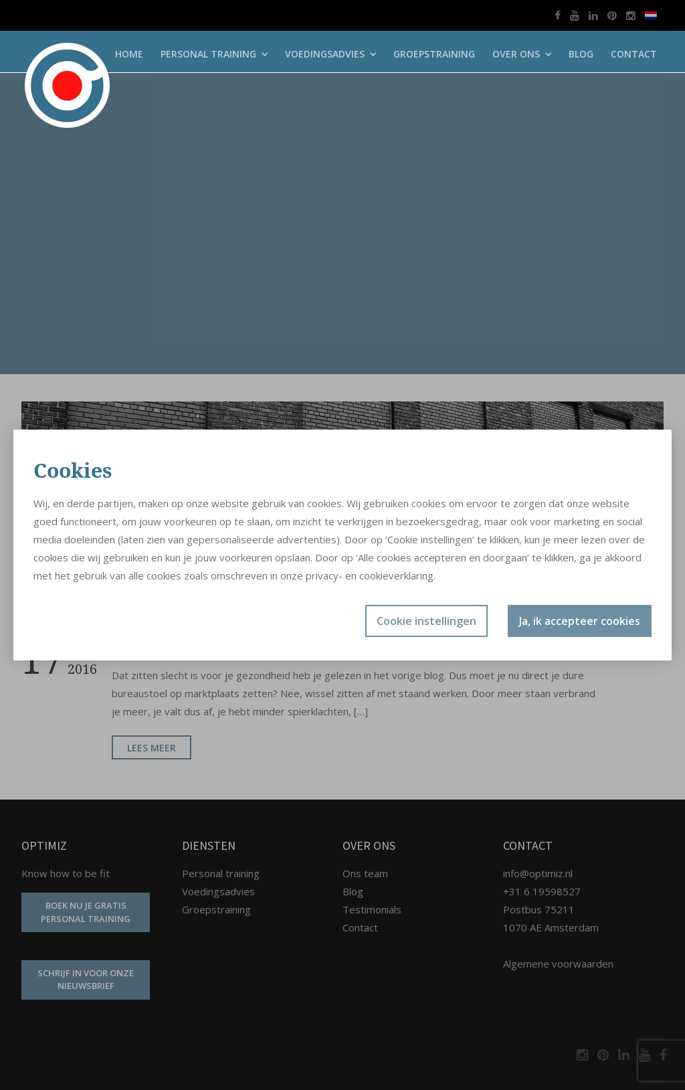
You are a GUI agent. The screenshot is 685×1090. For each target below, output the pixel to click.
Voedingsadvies (325, 54)
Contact (634, 54)
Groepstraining (434, 54)
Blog (581, 54)
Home (129, 54)
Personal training (208, 54)
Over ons (516, 54)
